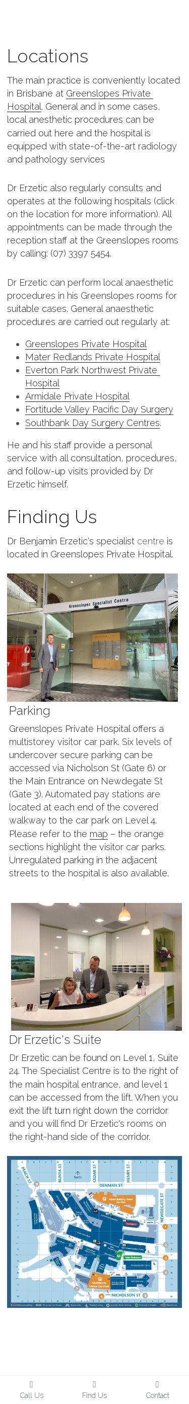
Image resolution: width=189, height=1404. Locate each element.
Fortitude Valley (58, 409)
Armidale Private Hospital (77, 396)
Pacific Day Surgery (132, 409)
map (99, 834)
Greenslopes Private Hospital (86, 344)
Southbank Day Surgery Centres (92, 423)
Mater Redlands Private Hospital (92, 357)
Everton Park (53, 370)
